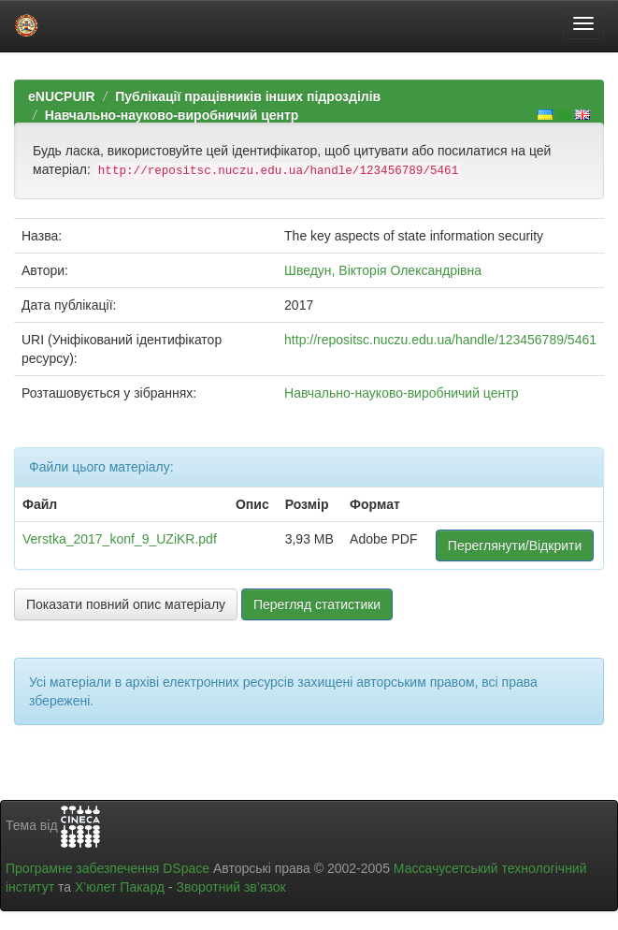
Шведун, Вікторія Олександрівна (382, 270)
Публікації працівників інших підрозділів (248, 96)
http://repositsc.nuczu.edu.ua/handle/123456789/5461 (440, 339)
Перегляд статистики (317, 604)
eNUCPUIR (61, 96)
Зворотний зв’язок (230, 886)
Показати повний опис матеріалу (125, 604)
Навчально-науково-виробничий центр (172, 115)
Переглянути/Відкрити (515, 545)
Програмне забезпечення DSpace (107, 868)
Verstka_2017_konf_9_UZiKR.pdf (119, 538)
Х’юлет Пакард (120, 886)
